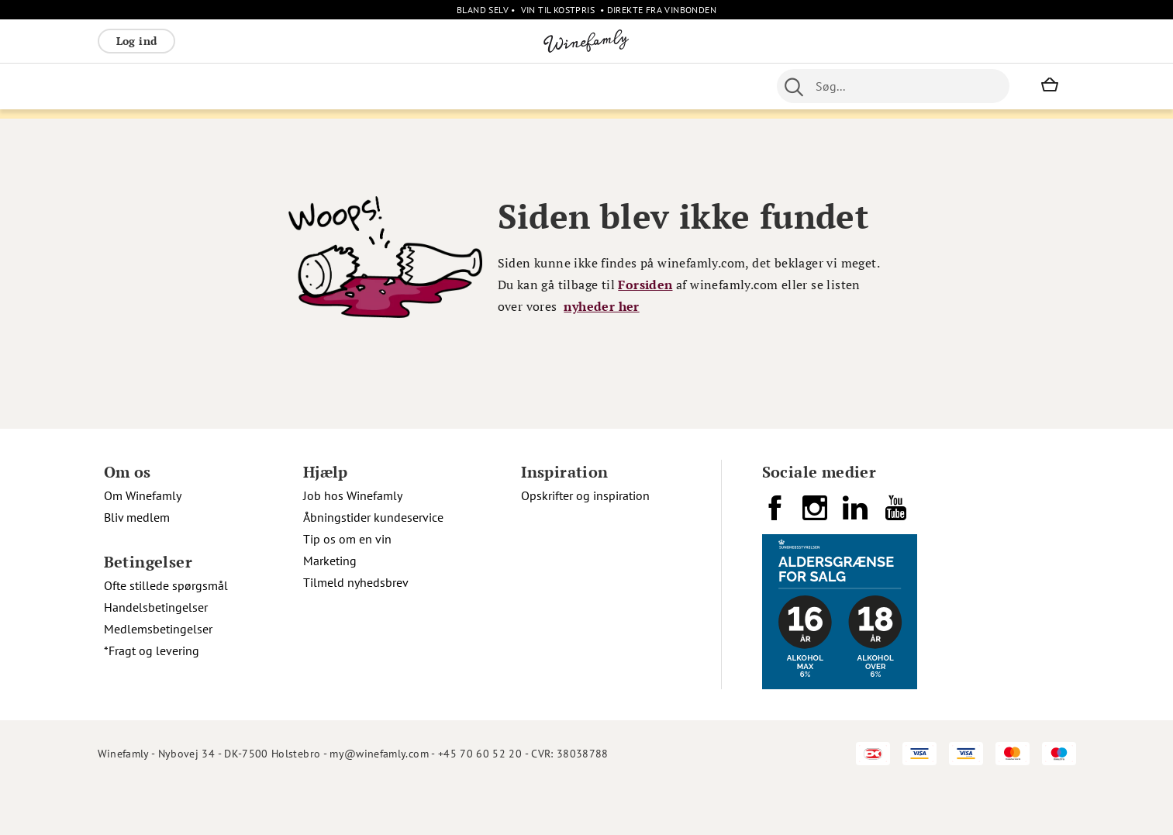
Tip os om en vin (347, 587)
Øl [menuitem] (536, 86)
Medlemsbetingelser (158, 677)
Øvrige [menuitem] (441, 86)
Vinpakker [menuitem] (327, 86)
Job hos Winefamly (352, 543)
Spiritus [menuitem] (388, 86)
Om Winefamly (142, 543)
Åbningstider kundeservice (373, 565)
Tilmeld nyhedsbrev (356, 630)
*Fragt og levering (151, 698)
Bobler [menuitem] (268, 86)
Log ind (136, 40)
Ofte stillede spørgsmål (166, 633)
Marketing (330, 608)
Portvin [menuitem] (575, 86)
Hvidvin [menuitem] (176, 86)
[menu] (407, 86)
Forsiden (645, 332)
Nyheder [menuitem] (494, 86)
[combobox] (893, 86)
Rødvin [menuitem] (123, 86)
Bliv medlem (137, 565)
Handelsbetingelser (156, 655)
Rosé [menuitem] (224, 86)
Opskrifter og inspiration (585, 543)
